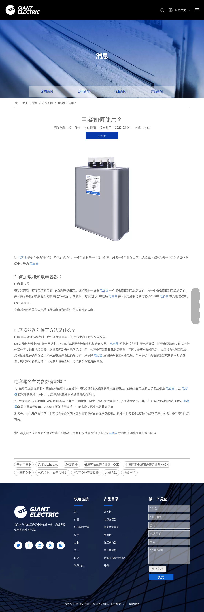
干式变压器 (24, 465)
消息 (76, 557)
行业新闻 (120, 91)
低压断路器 (110, 542)
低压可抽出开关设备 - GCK (101, 465)
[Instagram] (61, 545)
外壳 (106, 565)
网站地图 (134, 604)
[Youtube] (50, 545)
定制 (76, 542)
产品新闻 (157, 91)
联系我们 (79, 565)
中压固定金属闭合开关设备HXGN (147, 465)
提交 (161, 577)
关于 (76, 550)
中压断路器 (24, 473)
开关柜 (108, 511)
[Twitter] (18, 545)
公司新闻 (84, 91)
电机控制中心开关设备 (52, 473)
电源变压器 (110, 519)
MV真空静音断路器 (86, 473)
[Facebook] (29, 545)
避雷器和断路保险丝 (115, 557)
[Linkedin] (39, 545)
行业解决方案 (81, 527)
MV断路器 (71, 465)
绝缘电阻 (129, 473)
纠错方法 (111, 473)
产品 (76, 519)
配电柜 (108, 534)
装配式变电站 (111, 527)
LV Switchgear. (48, 465)
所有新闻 (47, 91)
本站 (147, 128)
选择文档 (157, 569)
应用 (76, 534)
